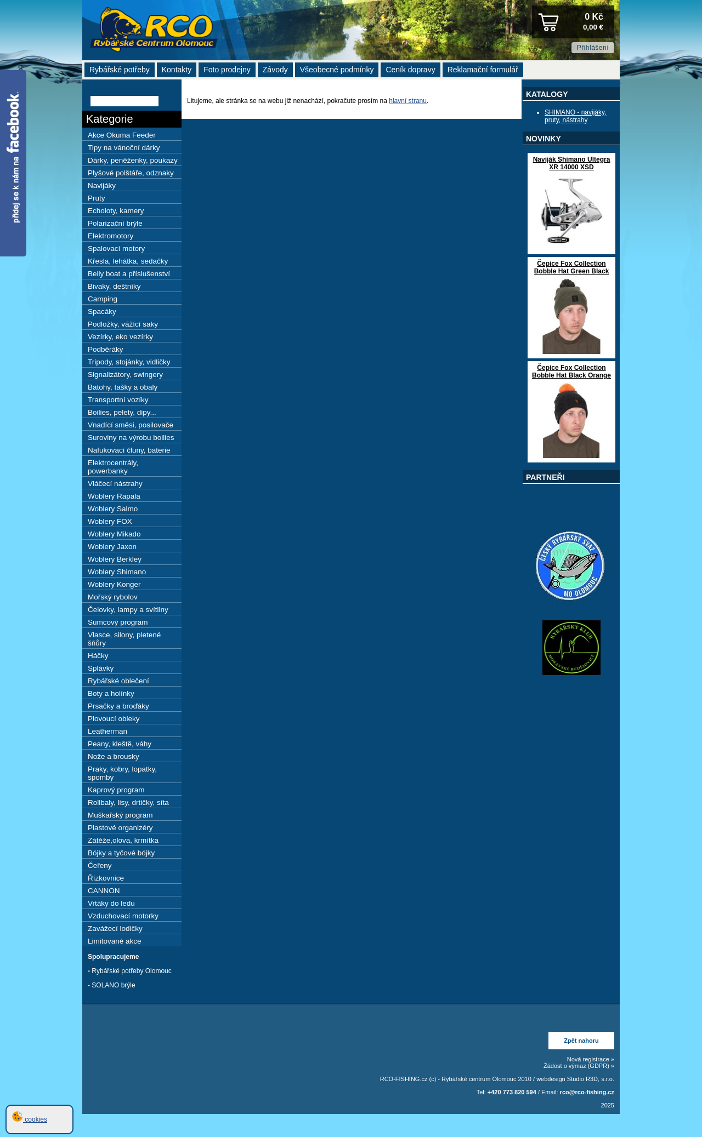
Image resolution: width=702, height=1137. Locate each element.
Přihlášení (593, 48)
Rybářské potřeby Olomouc (131, 971)
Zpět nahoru (581, 1040)
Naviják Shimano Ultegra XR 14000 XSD (571, 163)
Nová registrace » (590, 1059)
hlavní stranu (408, 101)
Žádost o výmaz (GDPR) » (579, 1065)
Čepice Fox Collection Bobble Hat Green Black (571, 267)
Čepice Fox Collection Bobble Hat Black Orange (571, 371)
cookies (29, 1119)
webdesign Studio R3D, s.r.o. (575, 1079)
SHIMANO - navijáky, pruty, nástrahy (575, 116)
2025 (607, 1105)
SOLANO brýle (113, 985)
